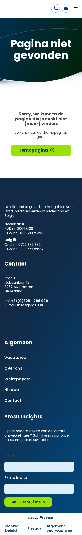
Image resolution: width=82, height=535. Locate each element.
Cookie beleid (11, 528)
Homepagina (33, 150)
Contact (12, 400)
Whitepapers (17, 379)
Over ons (13, 368)
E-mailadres (16, 477)
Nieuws (11, 389)
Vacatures (15, 357)
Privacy (34, 528)
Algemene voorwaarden (59, 528)
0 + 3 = (11, 455)
